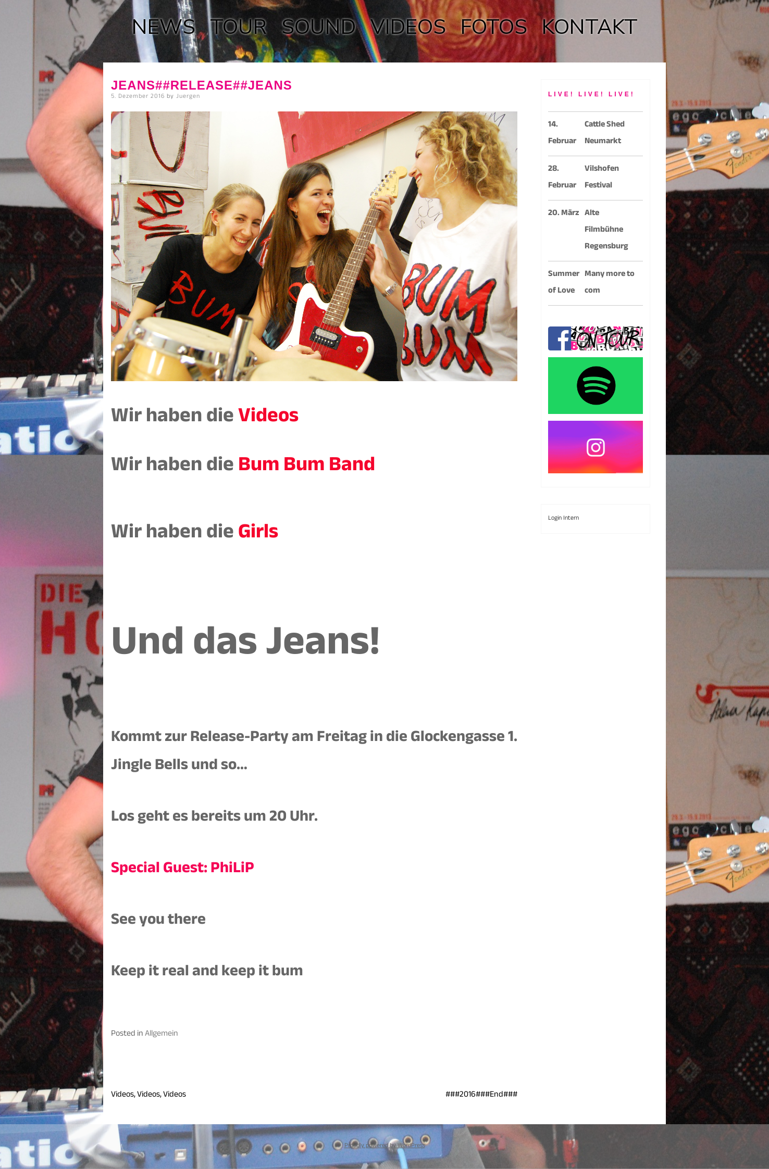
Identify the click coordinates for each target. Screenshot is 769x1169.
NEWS (163, 27)
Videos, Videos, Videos (148, 1095)
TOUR (238, 27)
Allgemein (161, 1034)
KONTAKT (590, 27)
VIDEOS (408, 27)
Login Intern (563, 518)
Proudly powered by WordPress (384, 1146)
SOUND (318, 27)
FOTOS (494, 27)
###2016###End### (481, 1095)
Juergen (188, 97)
